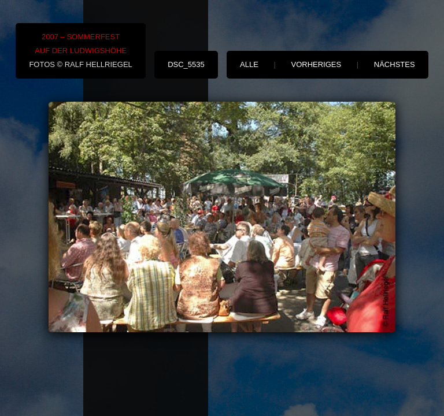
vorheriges (316, 64)
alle (249, 64)
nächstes (394, 64)
